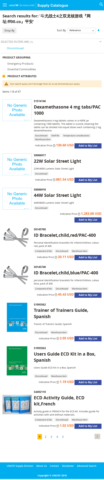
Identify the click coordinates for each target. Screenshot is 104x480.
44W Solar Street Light (57, 195)
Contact (54, 465)
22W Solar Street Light (57, 161)
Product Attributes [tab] (21, 76)
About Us (41, 465)
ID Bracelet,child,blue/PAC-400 (66, 273)
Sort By (61, 30)
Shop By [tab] (9, 30)
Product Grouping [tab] (16, 57)
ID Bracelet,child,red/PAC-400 (65, 235)
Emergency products (20, 63)
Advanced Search (86, 465)
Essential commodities (21, 69)
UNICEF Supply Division (20, 465)
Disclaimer (68, 465)
